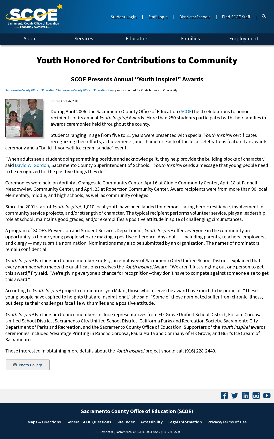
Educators (137, 38)
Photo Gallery (27, 365)
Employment (243, 38)
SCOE (186, 111)
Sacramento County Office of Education (30, 90)
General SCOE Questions (88, 422)
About (30, 38)
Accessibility (151, 422)
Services (83, 38)
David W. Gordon (32, 165)
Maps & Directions (44, 422)
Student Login (124, 16)
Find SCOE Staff (236, 16)
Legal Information (185, 422)
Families (190, 38)
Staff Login (158, 16)
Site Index (125, 422)
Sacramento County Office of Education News (86, 90)
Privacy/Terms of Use (227, 422)
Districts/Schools (194, 16)
